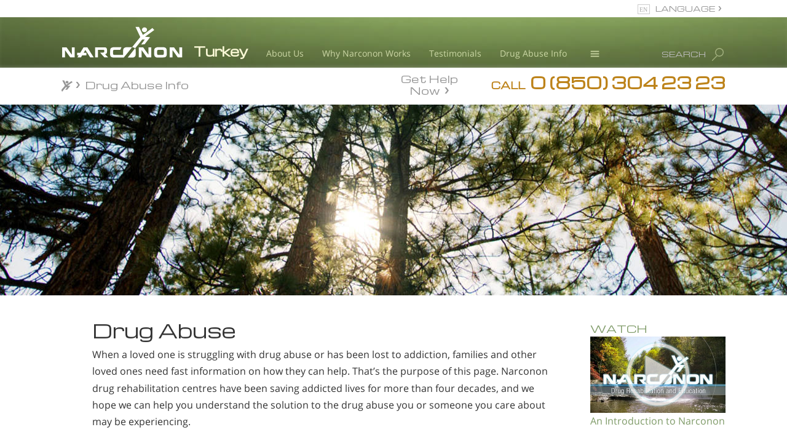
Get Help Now (429, 83)
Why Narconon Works (366, 53)
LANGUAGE (685, 8)
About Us (285, 53)
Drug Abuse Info (533, 53)
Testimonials (455, 53)
